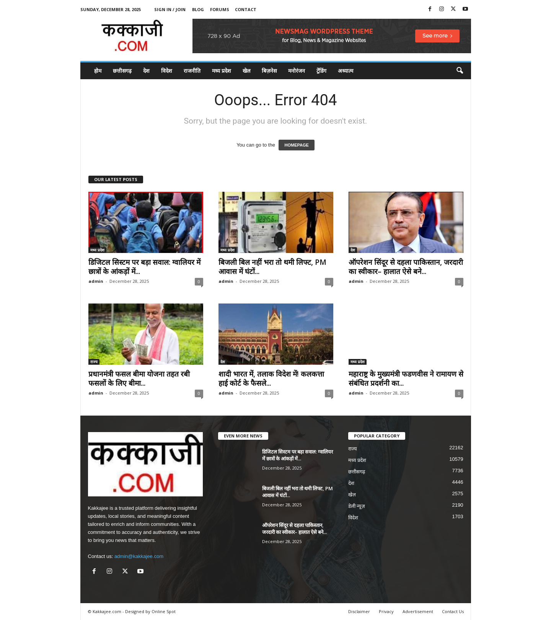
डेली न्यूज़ (356, 506)
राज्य (94, 361)
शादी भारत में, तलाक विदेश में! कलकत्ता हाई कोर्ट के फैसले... (271, 378)
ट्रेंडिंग (321, 70)
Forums (219, 9)
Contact (245, 9)
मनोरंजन (296, 70)
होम (97, 70)
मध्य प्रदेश (221, 70)
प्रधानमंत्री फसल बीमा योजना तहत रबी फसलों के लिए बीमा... (139, 378)
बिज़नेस (269, 70)
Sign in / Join (170, 9)
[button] (459, 70)
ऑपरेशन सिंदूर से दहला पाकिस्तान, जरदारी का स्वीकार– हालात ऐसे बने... (406, 266)
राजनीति (192, 70)
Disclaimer (359, 611)
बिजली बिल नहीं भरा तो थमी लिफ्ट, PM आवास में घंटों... (272, 266)
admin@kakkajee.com (138, 556)
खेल (246, 70)
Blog (198, 9)
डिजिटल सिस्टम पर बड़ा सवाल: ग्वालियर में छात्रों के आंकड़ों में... (144, 266)
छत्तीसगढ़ (122, 70)
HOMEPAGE (296, 145)
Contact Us (453, 611)
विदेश (166, 70)
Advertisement (418, 611)
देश (146, 70)
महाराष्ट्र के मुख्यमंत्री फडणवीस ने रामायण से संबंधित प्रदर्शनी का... (406, 378)
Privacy (386, 611)
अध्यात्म (345, 70)
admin (95, 281)
